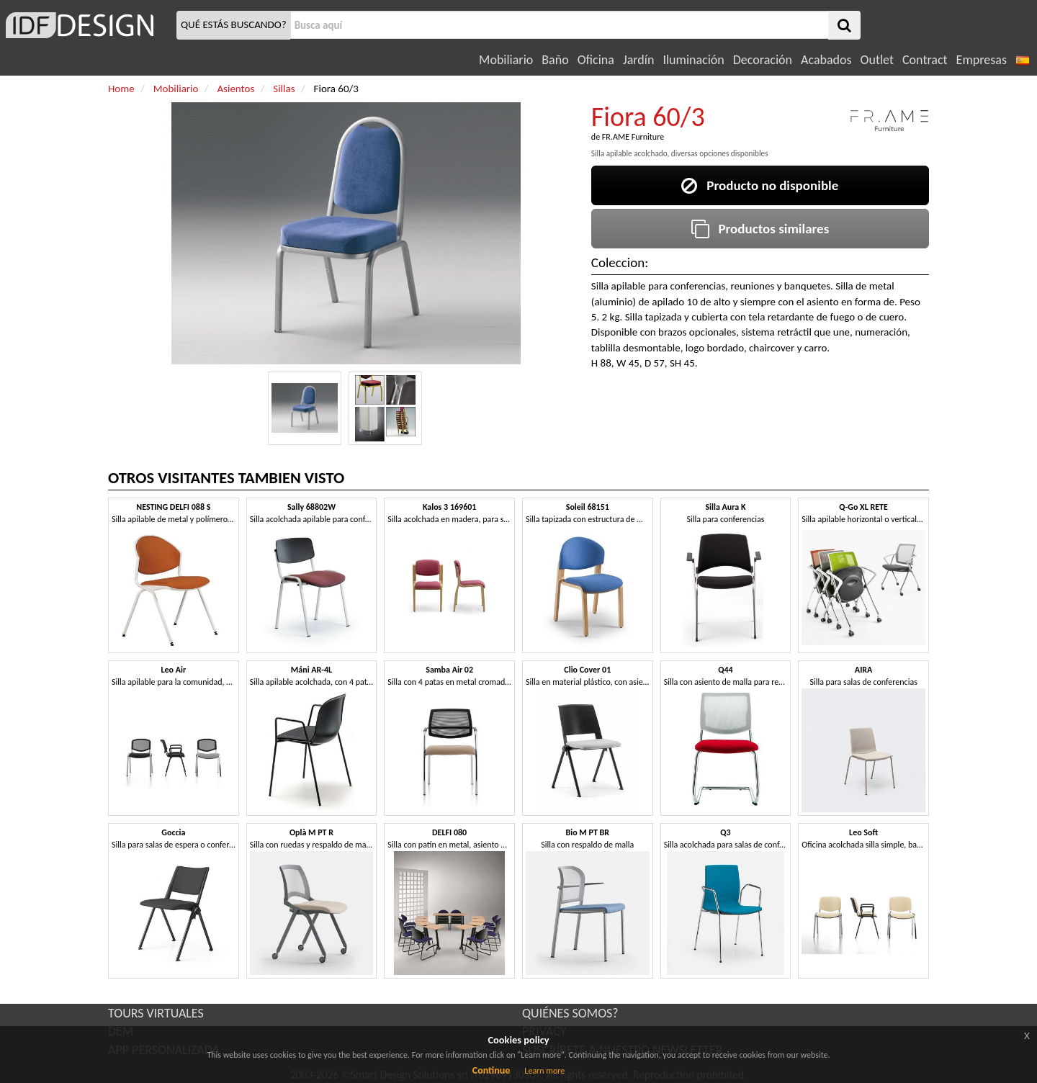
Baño (555, 60)
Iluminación (693, 60)
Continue (491, 1070)
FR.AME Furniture (633, 137)
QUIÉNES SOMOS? (570, 1013)
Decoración (762, 60)
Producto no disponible (759, 185)
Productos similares (760, 228)
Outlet (877, 60)
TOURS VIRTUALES (156, 1013)
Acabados (826, 60)
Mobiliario (506, 60)
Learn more (544, 1071)
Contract (925, 60)
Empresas (981, 60)
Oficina (596, 60)
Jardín (638, 60)
